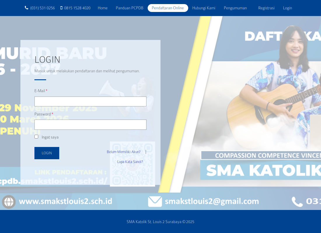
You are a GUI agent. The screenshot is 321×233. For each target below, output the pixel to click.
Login (287, 8)
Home (105, 7)
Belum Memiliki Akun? (123, 152)
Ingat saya (46, 137)
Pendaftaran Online (168, 8)
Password (43, 114)
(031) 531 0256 (42, 8)
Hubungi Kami (203, 8)
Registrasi (266, 8)
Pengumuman (235, 8)
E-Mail (40, 91)
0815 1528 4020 (77, 8)
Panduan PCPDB (129, 8)
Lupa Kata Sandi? (130, 162)
